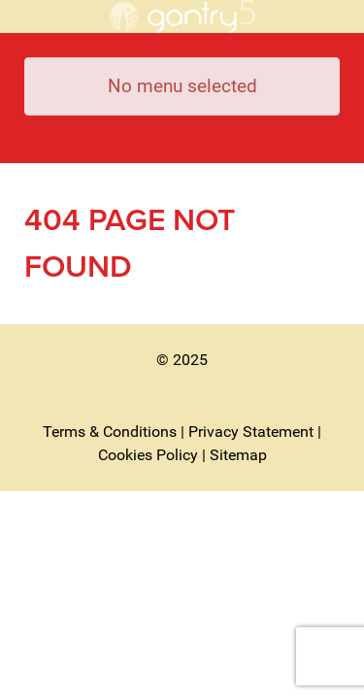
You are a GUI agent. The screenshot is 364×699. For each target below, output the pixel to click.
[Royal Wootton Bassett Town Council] (182, 16)
